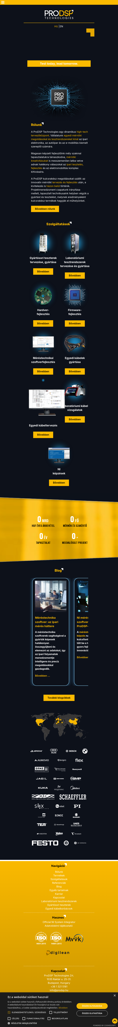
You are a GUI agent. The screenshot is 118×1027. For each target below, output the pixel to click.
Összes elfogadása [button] (92, 1006)
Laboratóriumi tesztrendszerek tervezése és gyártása (74, 262)
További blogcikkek (58, 697)
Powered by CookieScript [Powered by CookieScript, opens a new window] (104, 1025)
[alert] (59, 1009)
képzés (81, 635)
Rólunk (59, 871)
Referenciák (59, 882)
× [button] (114, 996)
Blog (59, 886)
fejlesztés (43, 314)
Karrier (59, 893)
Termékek (59, 875)
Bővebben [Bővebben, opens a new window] (63, 1007)
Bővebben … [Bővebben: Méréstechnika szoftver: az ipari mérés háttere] (42, 675)
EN (61, 26)
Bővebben (43, 271)
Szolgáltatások (59, 879)
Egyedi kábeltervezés (43, 425)
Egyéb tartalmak (59, 890)
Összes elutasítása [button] (92, 1013)
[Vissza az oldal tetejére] (114, 1021)
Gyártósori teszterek (59, 904)
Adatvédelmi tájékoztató (59, 925)
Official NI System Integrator (59, 922)
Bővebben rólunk (45, 208)
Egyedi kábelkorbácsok (59, 908)
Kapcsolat (59, 897)
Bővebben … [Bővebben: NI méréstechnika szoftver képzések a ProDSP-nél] (84, 657)
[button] (40, 1023)
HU (56, 26)
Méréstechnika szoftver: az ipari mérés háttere (46, 622)
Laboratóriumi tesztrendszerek (59, 901)
